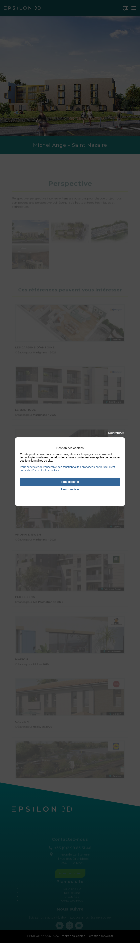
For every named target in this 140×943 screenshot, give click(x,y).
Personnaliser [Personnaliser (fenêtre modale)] (70, 489)
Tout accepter (70, 481)
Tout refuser (116, 432)
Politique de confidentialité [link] (70, 495)
